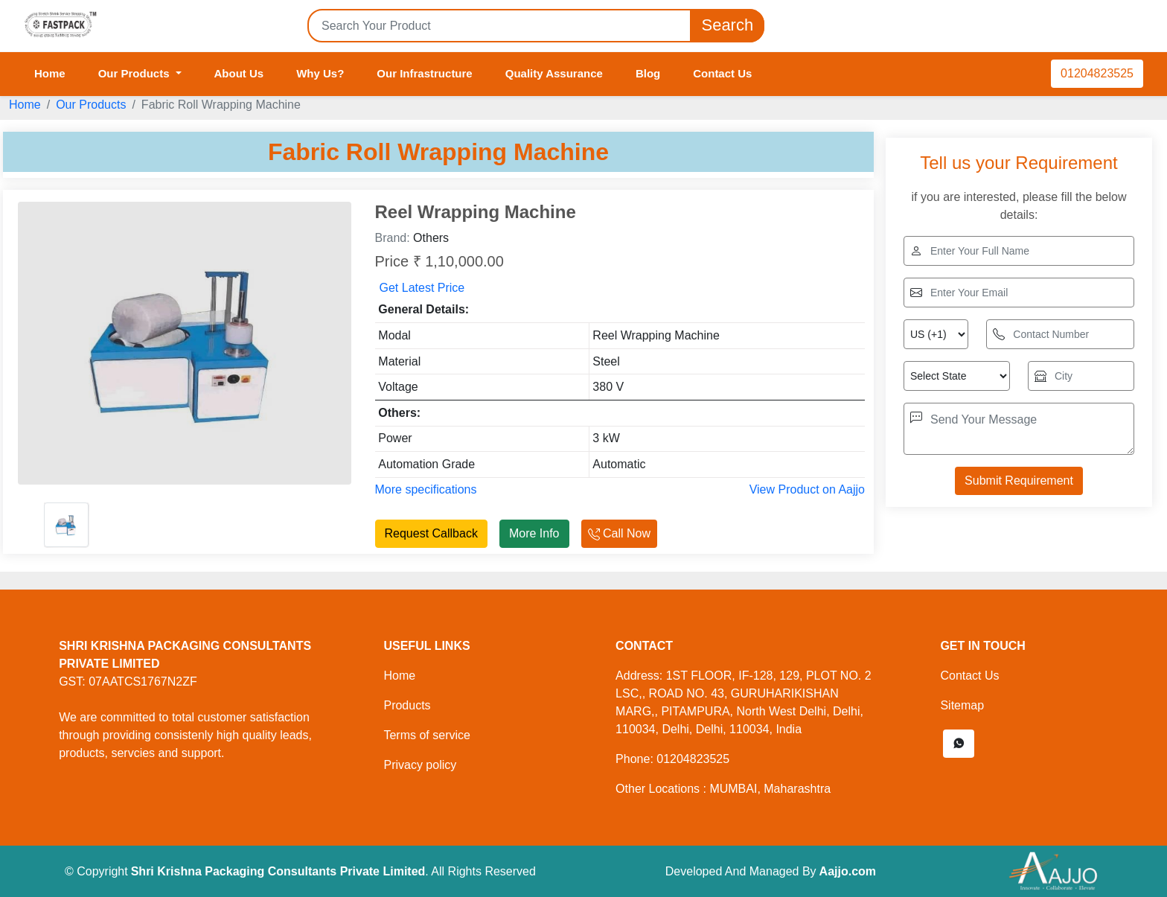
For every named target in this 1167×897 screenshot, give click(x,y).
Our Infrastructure (424, 73)
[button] (958, 744)
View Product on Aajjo (807, 489)
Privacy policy (419, 765)
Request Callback (431, 533)
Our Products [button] (135, 73)
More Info (534, 533)
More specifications (426, 489)
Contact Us (722, 73)
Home (49, 73)
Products (406, 705)
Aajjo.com (847, 871)
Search (727, 25)
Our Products (91, 104)
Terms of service (426, 735)
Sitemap (962, 705)
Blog (648, 73)
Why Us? (320, 73)
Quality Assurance (554, 73)
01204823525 (1097, 73)
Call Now (619, 533)
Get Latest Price (422, 287)
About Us (239, 73)
